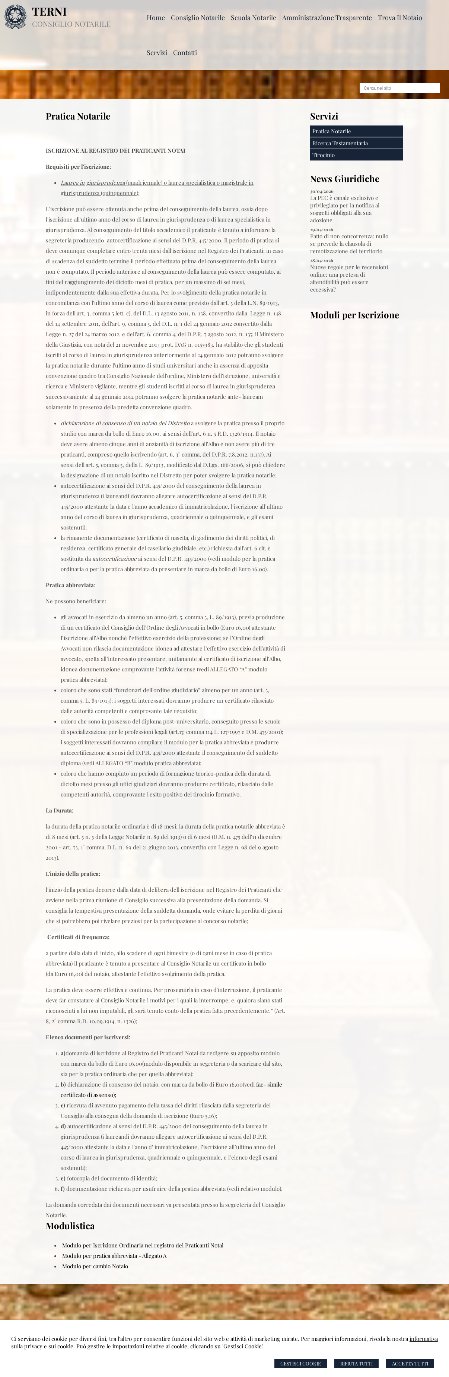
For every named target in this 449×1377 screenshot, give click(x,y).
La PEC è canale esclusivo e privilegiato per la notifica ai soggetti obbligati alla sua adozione (344, 209)
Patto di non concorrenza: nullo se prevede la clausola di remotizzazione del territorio (349, 243)
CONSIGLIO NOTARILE (71, 24)
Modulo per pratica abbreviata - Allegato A (114, 1255)
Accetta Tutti (410, 1363)
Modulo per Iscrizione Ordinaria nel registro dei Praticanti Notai (142, 1245)
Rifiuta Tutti (356, 1363)
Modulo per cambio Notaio (95, 1266)
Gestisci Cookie (300, 1363)
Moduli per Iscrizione (354, 315)
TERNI (49, 11)
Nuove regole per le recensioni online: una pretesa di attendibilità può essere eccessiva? (349, 278)
